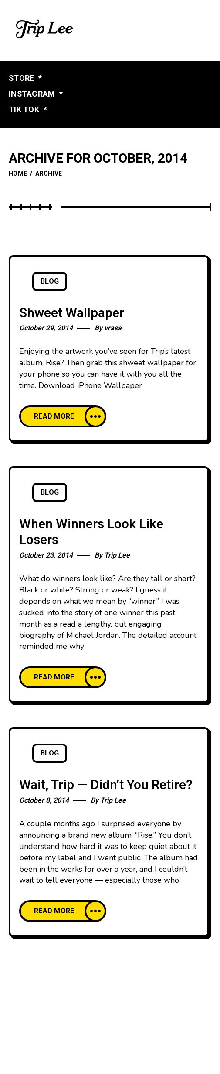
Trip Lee (117, 555)
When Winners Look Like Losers (91, 532)
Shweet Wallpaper (71, 313)
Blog (50, 281)
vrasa (113, 328)
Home (18, 173)
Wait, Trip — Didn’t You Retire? (106, 785)
